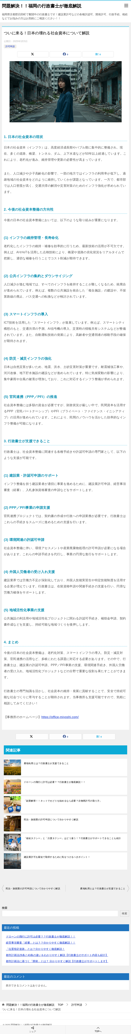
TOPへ (98, 1029)
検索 (4, 907)
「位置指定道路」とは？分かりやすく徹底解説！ (35, 948)
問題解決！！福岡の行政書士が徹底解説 (44, 5)
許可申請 (10, 46)
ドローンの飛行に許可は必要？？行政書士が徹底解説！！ (54, 782)
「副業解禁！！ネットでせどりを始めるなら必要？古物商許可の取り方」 (63, 800)
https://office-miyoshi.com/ (60, 717)
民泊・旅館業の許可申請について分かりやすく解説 (51, 819)
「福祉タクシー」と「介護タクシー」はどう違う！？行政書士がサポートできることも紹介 (72, 838)
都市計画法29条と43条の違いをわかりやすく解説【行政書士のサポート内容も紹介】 (57, 955)
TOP (34, 1004)
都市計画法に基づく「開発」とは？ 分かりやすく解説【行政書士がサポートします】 (57, 961)
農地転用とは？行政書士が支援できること (46, 763)
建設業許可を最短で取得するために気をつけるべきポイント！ (57, 857)
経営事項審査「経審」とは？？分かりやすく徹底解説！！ (40, 942)
